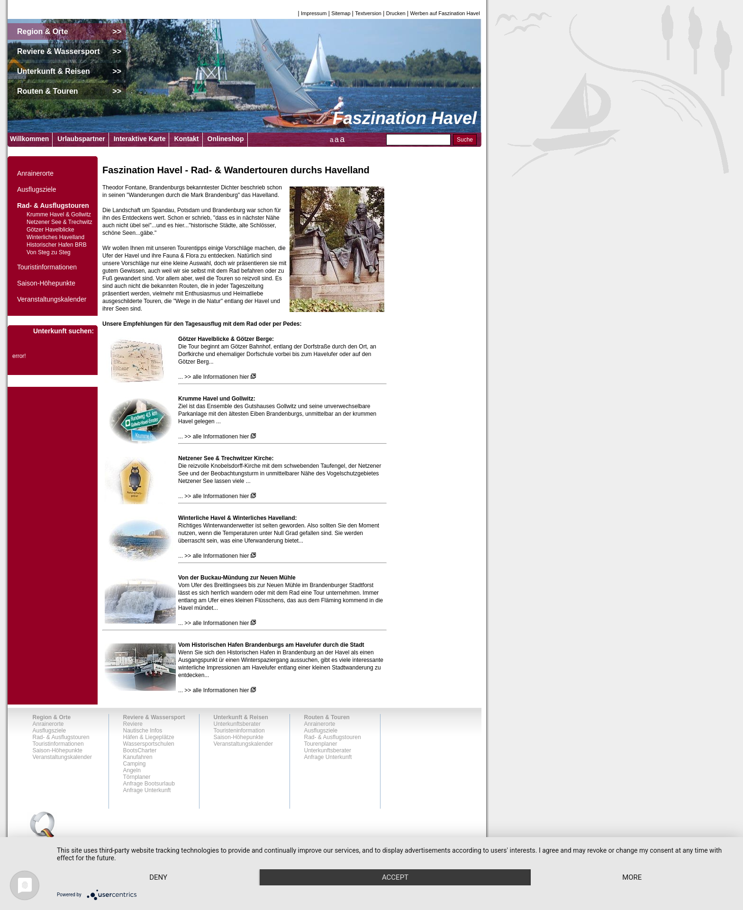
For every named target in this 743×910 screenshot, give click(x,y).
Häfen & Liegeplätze (148, 737)
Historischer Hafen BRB (57, 244)
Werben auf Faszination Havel (445, 13)
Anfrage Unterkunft (147, 790)
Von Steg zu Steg (49, 252)
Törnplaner (137, 777)
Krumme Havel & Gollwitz (59, 214)
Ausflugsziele (36, 189)
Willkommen (29, 139)
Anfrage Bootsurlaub (149, 783)
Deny (158, 877)
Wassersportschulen (148, 743)
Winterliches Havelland (55, 237)
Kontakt (186, 139)
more (632, 877)
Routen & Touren (327, 717)
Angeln (132, 770)
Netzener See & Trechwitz (59, 222)
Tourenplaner (320, 743)
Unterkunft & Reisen (241, 717)
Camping (134, 763)
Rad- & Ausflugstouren (53, 205)
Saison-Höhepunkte (46, 283)
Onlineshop (226, 139)
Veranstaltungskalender (51, 299)
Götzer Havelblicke (50, 229)
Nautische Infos (143, 730)
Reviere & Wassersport (154, 717)
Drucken (396, 13)
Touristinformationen (47, 267)
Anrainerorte (35, 173)
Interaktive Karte (140, 139)
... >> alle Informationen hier (213, 377)
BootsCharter (140, 750)
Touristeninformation (239, 730)
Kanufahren (138, 757)
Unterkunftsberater (237, 724)
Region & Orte (52, 717)
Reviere (133, 724)
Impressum (313, 13)
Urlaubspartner (81, 139)
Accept (395, 877)
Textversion (368, 13)
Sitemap (340, 13)
